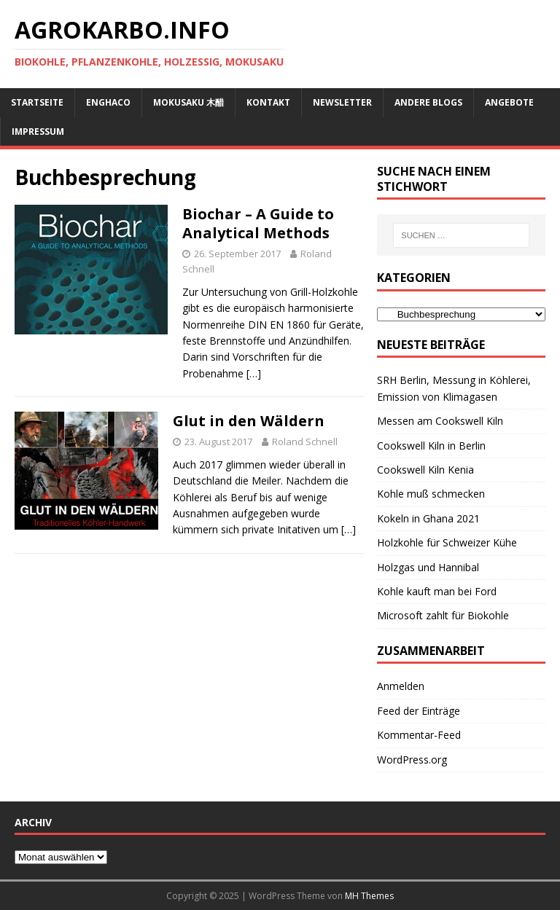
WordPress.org (412, 759)
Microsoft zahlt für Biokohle (443, 615)
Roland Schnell (305, 441)
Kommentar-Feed (419, 735)
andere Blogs (428, 102)
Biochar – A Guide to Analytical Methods (258, 223)
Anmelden (400, 686)
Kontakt (268, 102)
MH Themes (369, 896)
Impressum (38, 131)
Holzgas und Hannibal (428, 567)
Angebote (509, 102)
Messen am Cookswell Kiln (440, 421)
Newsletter (342, 102)
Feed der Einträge (418, 711)
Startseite (37, 102)
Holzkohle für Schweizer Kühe (447, 542)
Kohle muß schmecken (431, 494)
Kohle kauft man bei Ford (437, 591)
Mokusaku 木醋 (188, 102)
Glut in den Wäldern (248, 421)
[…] (253, 373)
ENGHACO (108, 102)
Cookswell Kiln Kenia (425, 469)
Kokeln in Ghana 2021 (428, 518)
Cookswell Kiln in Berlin (431, 445)
